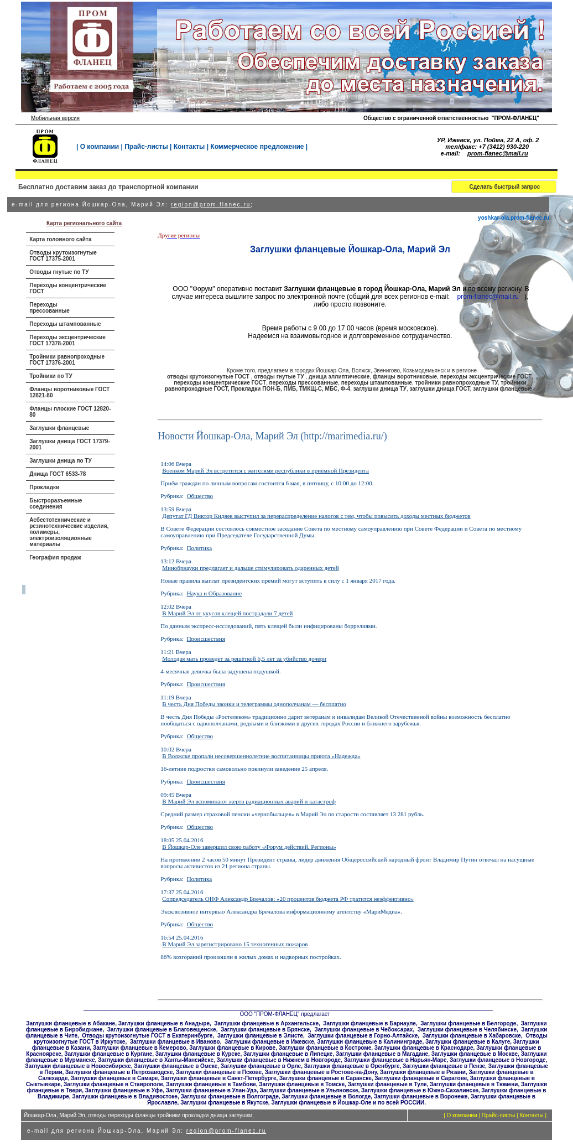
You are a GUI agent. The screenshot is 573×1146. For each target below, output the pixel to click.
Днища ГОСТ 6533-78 (57, 474)
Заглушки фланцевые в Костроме (325, 1048)
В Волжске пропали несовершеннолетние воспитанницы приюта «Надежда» (261, 756)
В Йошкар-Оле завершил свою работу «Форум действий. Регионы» (249, 846)
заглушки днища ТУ (380, 389)
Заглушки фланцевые (59, 428)
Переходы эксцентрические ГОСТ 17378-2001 (67, 340)
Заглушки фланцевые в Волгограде (230, 1096)
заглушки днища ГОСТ (439, 389)
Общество (200, 495)
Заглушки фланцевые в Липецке (287, 1054)
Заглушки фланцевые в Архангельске (266, 1023)
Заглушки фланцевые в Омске (175, 1066)
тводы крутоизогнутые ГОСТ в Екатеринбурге (149, 1036)
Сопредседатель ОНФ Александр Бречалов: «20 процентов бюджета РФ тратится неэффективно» (288, 898)
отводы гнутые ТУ (279, 377)
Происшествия (206, 638)
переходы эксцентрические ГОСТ (486, 377)
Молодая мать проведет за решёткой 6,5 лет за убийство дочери (244, 658)
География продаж (55, 557)
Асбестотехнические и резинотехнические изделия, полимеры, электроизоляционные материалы (68, 532)
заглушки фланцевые (502, 389)
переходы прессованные (303, 383)
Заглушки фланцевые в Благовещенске (161, 1029)
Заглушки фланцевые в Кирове (232, 1048)
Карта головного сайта (60, 239)
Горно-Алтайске (396, 1036)
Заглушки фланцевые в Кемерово (139, 1048)
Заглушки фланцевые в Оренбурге (352, 1066)
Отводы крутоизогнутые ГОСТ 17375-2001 (63, 256)
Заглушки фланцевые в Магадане (382, 1054)
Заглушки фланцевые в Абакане (70, 1023)
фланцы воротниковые (405, 377)
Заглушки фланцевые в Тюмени (474, 1084)
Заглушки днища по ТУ (60, 461)
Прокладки (44, 487)
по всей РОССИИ (401, 1103)
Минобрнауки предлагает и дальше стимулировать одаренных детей (250, 567)
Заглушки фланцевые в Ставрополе (113, 1084)
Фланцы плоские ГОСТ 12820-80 (70, 412)
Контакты (189, 147)
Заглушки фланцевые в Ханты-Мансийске (155, 1060)
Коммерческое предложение (257, 147)
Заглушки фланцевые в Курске (198, 1054)
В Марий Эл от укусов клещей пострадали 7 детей (227, 613)
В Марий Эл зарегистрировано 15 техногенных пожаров (235, 944)
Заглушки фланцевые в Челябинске (467, 1029)
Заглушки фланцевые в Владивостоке (125, 1096)
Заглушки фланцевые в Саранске (325, 1078)
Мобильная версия (55, 118)
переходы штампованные (376, 383)
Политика (199, 548)
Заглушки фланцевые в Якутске (224, 1103)
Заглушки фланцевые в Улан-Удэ (211, 1090)
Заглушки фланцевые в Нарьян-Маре (395, 1060)
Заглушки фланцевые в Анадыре (164, 1023)
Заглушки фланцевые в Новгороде (498, 1060)
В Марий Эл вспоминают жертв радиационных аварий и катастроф (248, 801)
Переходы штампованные (65, 324)
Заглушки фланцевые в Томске (302, 1084)
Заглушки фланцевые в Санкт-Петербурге (219, 1078)
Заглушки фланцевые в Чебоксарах (363, 1029)
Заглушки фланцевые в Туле (387, 1084)
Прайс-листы (146, 147)
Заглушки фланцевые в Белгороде (468, 1023)
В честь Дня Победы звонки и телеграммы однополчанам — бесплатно (254, 704)
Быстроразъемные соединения (55, 503)
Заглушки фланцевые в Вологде (326, 1096)
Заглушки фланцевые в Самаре (114, 1078)
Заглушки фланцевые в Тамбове (211, 1084)
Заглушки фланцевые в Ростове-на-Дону (321, 1072)
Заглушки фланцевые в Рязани (423, 1072)
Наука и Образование (214, 593)
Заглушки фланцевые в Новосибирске (78, 1066)
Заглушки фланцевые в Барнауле (369, 1023)
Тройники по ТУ (50, 376)
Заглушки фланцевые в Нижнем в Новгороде (279, 1060)
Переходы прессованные (49, 308)
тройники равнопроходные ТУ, (458, 383)
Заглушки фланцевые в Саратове (420, 1078)
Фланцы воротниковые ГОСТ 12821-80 (69, 392)
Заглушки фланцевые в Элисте (260, 1036)
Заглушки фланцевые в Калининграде (369, 1042)
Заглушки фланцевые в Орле (261, 1066)
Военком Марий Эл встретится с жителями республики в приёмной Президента (265, 470)
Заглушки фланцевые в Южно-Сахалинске (419, 1090)
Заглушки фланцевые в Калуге (467, 1042)
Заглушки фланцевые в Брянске (265, 1029)
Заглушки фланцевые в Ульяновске (309, 1090)
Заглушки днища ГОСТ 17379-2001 (69, 444)
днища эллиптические (339, 377)
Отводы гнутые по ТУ (58, 272)
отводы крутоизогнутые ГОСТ (209, 377)
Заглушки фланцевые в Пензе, (445, 1066)
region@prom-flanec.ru (211, 204)
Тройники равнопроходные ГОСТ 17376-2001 (67, 360)
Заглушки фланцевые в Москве (474, 1054)
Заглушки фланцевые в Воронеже (420, 1096)
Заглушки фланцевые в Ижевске (269, 1042)
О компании (99, 147)
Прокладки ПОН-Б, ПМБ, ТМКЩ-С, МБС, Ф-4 (290, 389)
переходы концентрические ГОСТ (220, 383)
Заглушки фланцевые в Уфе (124, 1090)
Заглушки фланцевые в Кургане (108, 1054)
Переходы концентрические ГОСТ (67, 288)
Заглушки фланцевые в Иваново (175, 1042)
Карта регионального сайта (84, 223)
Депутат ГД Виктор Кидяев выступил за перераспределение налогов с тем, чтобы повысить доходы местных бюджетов (316, 515)
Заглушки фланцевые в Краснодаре (423, 1048)
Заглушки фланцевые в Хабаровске (472, 1036)
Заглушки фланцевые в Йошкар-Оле (321, 1103)
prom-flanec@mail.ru (497, 153)
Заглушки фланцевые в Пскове (219, 1072)
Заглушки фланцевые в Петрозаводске (119, 1072)
